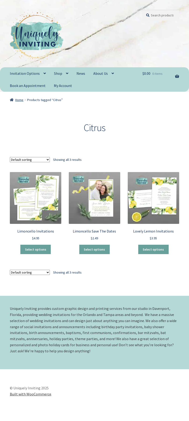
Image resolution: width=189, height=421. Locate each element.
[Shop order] (30, 159)
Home (19, 100)
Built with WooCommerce (30, 394)
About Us (100, 73)
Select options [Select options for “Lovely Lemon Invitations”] (153, 249)
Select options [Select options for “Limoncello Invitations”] (35, 249)
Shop (58, 73)
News (80, 73)
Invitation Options (25, 73)
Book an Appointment (28, 85)
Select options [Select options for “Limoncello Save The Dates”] (94, 249)
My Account (63, 85)
